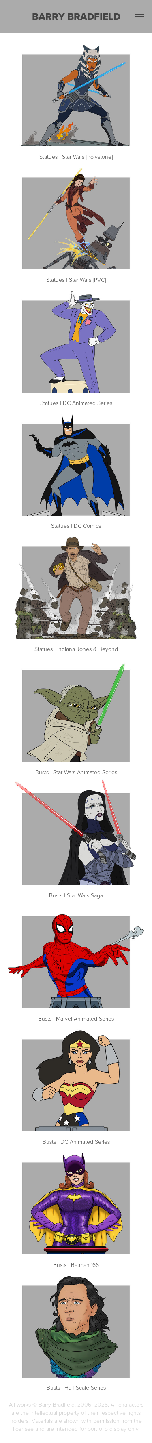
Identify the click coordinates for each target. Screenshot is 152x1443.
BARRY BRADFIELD (76, 16)
